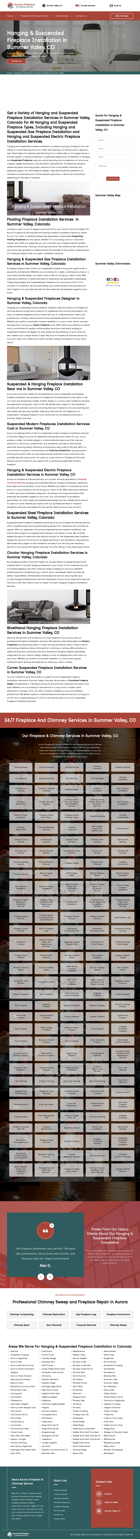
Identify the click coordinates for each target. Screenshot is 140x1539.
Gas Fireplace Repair (71, 874)
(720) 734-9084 (121, 16)
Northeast (77, 1379)
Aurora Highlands (19, 1358)
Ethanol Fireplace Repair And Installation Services (97, 887)
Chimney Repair (97, 778)
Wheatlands (109, 1439)
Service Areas (61, 16)
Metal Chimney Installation (21, 816)
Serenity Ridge (80, 1449)
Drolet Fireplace (21, 1041)
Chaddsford (16, 1400)
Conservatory (17, 1421)
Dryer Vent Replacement (71, 1104)
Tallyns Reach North (113, 1397)
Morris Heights (80, 1358)
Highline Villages (49, 1397)
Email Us (115, 5)
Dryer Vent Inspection (122, 1081)
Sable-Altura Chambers (84, 1428)
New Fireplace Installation (123, 789)
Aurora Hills (16, 1362)
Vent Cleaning (21, 1081)
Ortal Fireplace (97, 1029)
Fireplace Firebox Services (72, 917)
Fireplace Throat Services (21, 930)
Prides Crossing (80, 1411)
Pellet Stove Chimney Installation (72, 968)
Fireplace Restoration (21, 803)
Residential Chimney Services (97, 930)
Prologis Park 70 (80, 1414)
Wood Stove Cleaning (123, 1128)
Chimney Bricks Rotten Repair (97, 943)
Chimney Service (72, 767)
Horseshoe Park (49, 1414)
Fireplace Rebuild (21, 874)
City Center (16, 1411)
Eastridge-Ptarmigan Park (23, 1449)
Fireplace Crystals (46, 982)
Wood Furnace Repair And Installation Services (72, 887)
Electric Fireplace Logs (46, 930)
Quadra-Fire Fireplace (123, 1016)
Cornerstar (16, 1425)
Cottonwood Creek (20, 1428)
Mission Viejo (79, 1355)
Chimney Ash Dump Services (72, 852)
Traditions (108, 1414)
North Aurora (79, 1376)
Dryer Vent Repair (46, 1104)
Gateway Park (48, 1362)
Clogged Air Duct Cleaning (46, 1092)
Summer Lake (110, 1379)
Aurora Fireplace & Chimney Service (101, 1534)
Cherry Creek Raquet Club (23, 1407)
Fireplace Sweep (72, 863)
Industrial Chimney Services (123, 930)
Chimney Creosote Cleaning (46, 789)
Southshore (109, 1372)
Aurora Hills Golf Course (22, 1365)
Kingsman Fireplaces (97, 994)
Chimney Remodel (97, 1156)
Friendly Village (49, 1358)
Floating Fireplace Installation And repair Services (97, 1170)
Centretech (16, 1397)
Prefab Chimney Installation (72, 1069)
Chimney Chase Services (71, 840)
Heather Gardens (50, 1379)
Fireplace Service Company (72, 1092)
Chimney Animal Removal (97, 1054)
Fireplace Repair (72, 789)
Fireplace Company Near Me (21, 1128)
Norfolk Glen (79, 1372)
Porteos (76, 1407)
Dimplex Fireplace (97, 1016)
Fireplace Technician (123, 1116)
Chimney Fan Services (122, 852)
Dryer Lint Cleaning (72, 1081)
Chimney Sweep (21, 767)
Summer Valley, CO (112, 1511)
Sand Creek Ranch (82, 1446)
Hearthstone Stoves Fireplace (123, 1041)
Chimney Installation (122, 778)
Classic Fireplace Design (123, 956)
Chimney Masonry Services (46, 863)
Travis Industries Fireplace (97, 1041)
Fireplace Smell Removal (21, 956)
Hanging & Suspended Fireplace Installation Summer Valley (39, 73)
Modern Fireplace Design (21, 968)
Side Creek (109, 1355)
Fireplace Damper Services (97, 917)
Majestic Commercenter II (55, 1449)
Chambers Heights (19, 1404)
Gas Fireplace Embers (122, 968)
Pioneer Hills (79, 1400)
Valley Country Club (113, 1425)
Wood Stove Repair (72, 1128)
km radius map (113, 225)
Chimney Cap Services (46, 840)
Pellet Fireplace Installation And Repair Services (97, 982)
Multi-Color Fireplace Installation (71, 982)
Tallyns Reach (110, 1393)
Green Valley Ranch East (53, 1369)
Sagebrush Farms (81, 1442)
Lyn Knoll (46, 1446)
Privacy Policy (59, 1519)
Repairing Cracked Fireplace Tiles (72, 943)
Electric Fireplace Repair (97, 874)
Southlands (109, 1369)
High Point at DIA (50, 1390)
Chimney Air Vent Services (21, 982)
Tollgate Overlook (112, 1407)
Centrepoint (16, 1393)
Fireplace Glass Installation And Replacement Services (46, 903)
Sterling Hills (110, 1376)
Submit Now (113, 179)
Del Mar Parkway (19, 1442)
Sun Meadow (110, 1386)
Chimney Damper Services (46, 852)
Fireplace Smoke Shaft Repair (46, 816)
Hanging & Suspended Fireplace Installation (122, 1141)
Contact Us (81, 16)
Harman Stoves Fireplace (46, 1016)
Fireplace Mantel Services (123, 1170)
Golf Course (47, 1365)
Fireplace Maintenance (46, 1128)
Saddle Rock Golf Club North (86, 1435)
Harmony (46, 1376)
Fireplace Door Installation (72, 903)
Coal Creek (16, 1418)
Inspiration (47, 1421)
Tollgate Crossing (112, 1404)
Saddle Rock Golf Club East (86, 1432)
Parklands (77, 1390)
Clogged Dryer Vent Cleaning (21, 1092)
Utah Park (108, 1421)
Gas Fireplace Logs (123, 917)
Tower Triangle (111, 1411)
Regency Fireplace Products (122, 982)
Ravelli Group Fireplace (71, 1054)
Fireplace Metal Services (20, 917)
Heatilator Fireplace (46, 1005)
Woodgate (109, 1453)
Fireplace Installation (97, 789)
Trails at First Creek (113, 1418)
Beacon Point (17, 1383)
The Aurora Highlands (114, 1400)
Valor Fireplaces (46, 994)
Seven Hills (78, 1453)
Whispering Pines (112, 1442)
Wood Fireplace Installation (122, 874)
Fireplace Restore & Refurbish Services (46, 1170)
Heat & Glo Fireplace (21, 1016)
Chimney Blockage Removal (46, 828)
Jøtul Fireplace (21, 1029)
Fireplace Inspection (71, 828)
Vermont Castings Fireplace (122, 1005)
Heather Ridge (48, 1383)
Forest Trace (48, 1355)
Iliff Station (47, 1418)
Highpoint (46, 1400)
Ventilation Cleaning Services (46, 1155)
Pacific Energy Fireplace (46, 1029)
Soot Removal (72, 778)
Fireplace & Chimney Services (34, 16)
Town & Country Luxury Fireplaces (71, 994)
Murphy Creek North (83, 1369)
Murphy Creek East (82, 1365)
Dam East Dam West (20, 1435)
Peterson (77, 1393)
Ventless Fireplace (71, 1141)
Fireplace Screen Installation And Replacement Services (123, 1054)
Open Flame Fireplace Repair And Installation (21, 1155)
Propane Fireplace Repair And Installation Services (20, 903)
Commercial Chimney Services (72, 930)
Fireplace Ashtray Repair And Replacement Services (122, 903)
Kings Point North (50, 1425)
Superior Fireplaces (21, 994)
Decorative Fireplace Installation (122, 1104)
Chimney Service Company (97, 1092)
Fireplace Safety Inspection (97, 1104)
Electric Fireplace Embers (97, 968)
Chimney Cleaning (46, 767)
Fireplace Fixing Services (46, 1141)
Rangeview (78, 1418)
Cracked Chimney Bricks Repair (122, 943)
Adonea (14, 1351)
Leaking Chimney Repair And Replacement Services (46, 943)
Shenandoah (110, 1351)
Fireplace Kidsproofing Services (97, 1068)
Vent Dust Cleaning (97, 1081)
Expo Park (15, 1453)
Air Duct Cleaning (46, 1081)
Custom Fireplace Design (46, 968)
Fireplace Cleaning (122, 767)
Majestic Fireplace (97, 1005)
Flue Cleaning (20, 778)
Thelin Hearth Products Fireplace (46, 1054)
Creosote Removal (46, 778)
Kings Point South (50, 1428)
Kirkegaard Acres (50, 1435)
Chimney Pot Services (97, 852)
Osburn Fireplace (72, 1016)
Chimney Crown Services (21, 840)
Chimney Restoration (21, 828)
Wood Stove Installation (97, 1128)
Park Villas (78, 1386)
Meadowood (79, 1351)
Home (10, 16)
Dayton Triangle (18, 1439)
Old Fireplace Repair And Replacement (97, 828)
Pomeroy (77, 1404)
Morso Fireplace (72, 1041)
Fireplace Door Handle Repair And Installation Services (97, 903)
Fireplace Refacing (97, 816)
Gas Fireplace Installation (21, 887)
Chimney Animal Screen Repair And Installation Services (97, 803)
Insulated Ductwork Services (123, 1155)
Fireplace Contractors (123, 863)
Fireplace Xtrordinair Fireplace (122, 1029)
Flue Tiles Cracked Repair (71, 956)
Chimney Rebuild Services (46, 1069)
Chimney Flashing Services (21, 863)
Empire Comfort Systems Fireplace (20, 1054)
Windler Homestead (113, 1449)
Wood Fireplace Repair (46, 874)
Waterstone (109, 1435)
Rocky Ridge (79, 1421)
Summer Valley (111, 1383)
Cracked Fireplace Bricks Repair (71, 1170)
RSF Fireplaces (21, 1005)
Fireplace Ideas (20, 1117)
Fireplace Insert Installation (21, 1069)
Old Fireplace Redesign (97, 956)
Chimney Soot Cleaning (21, 789)
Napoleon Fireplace (72, 1005)
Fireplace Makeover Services (72, 1155)
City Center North (19, 1414)
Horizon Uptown (49, 1411)
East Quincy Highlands (21, 1446)
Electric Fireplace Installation (46, 887)
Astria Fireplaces (123, 994)
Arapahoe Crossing (20, 1355)
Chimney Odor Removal (46, 956)
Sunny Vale (109, 1390)
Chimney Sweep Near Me (72, 1116)
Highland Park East (51, 1393)
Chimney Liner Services (21, 852)
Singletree (108, 1358)
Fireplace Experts (122, 1092)
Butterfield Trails (19, 1390)
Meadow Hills (48, 1453)
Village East (109, 1428)
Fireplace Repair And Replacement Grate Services (46, 917)
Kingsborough (48, 1432)
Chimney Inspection (97, 767)
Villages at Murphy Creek (116, 1432)
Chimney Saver (122, 828)
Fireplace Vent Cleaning (97, 863)
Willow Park (109, 1446)
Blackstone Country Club (23, 1386)
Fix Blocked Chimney (21, 943)
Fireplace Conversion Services (97, 1141)
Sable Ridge (78, 1425)
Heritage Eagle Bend (51, 1386)
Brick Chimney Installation (123, 803)
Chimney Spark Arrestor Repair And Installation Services (71, 803)
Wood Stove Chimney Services (21, 1141)
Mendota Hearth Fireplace (72, 1029)
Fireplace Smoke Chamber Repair (72, 816)
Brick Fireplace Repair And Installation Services (21, 1170)
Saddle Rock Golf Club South (86, 1439)
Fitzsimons (47, 1351)
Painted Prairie (80, 1383)
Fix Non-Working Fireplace (46, 803)
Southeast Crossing (113, 1365)
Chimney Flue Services (122, 840)
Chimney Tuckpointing (122, 816)
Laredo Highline (49, 1442)
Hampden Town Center (53, 1372)
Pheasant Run (79, 1397)
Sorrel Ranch (110, 1362)
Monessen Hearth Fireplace (46, 1041)
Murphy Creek (79, 1362)
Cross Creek (16, 1432)
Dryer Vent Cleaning (122, 1069)
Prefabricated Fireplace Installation (123, 887)
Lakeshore (47, 1439)
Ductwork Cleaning (97, 1117)
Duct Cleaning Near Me (46, 1116)
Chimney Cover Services (97, 840)
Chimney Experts (21, 1104)
